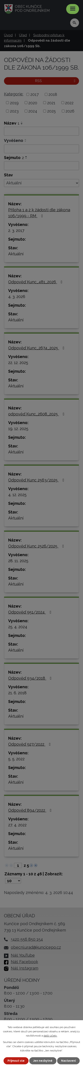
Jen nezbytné (42, 1060)
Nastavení (68, 1060)
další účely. (50, 1035)
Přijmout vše (16, 1060)
